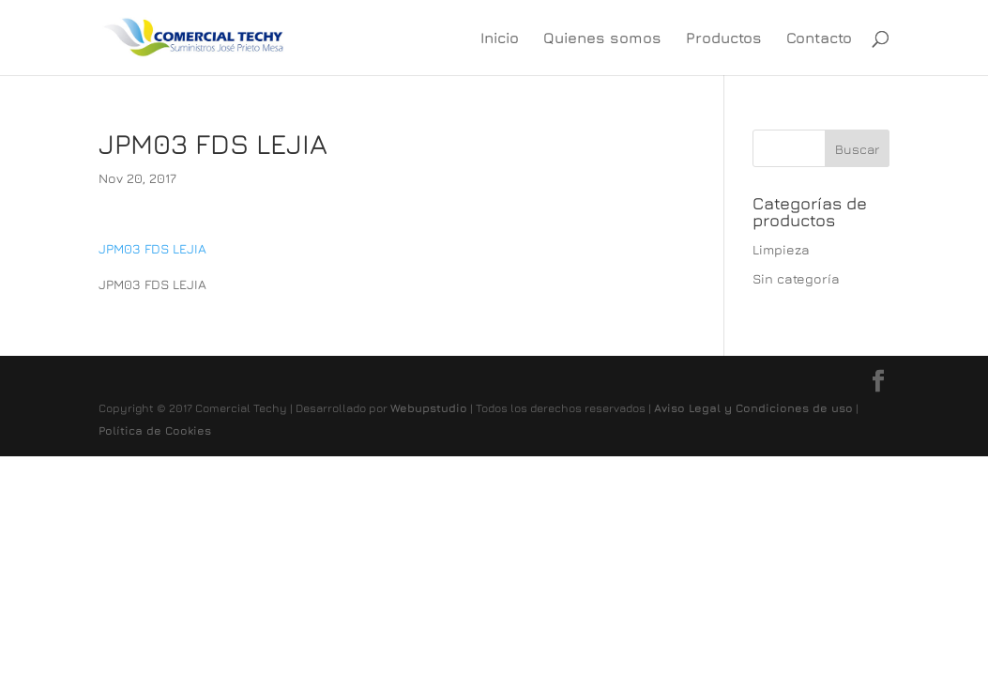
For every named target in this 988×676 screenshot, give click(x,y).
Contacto (819, 38)
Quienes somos (602, 38)
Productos (724, 38)
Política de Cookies (155, 430)
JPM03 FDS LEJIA (152, 248)
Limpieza (781, 249)
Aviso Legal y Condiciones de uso (753, 408)
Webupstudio (428, 408)
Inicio (499, 38)
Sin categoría (796, 278)
